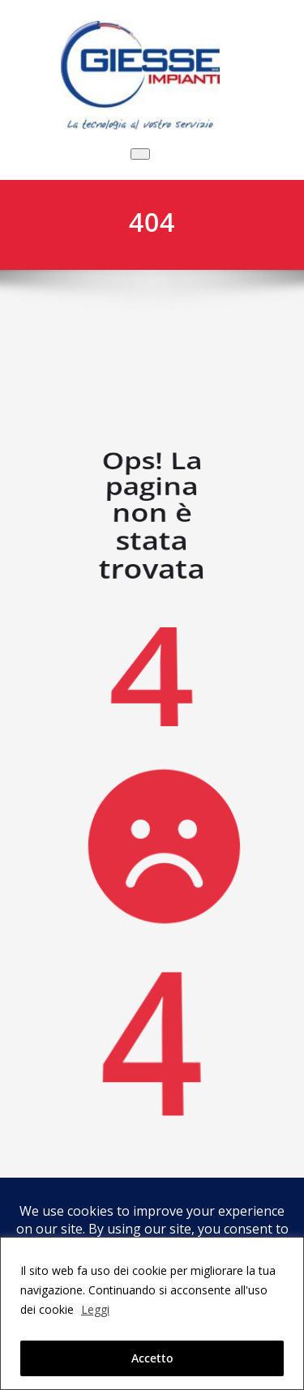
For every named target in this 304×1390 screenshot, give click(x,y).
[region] (152, 1313)
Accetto (152, 1358)
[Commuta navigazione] (140, 154)
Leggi (95, 1309)
